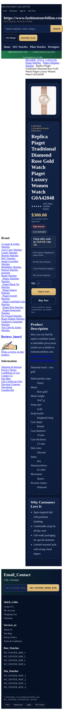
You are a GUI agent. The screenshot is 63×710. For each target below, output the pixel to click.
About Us (8, 630)
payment (5, 272)
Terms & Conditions (13, 641)
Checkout (13, 11)
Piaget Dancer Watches (9, 291)
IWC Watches (20, 47)
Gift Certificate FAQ (11, 381)
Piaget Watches (33, 63)
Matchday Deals (28, 38)
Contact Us (7, 375)
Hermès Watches (9, 255)
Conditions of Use (10, 372)
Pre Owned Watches (11, 316)
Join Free (32, 11)
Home (7, 47)
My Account (9, 610)
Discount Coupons (10, 384)
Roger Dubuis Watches (13, 318)
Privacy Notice (9, 370)
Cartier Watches (9, 252)
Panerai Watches (9, 270)
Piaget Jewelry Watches (9, 297)
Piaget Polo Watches (12, 307)
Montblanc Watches (11, 267)
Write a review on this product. (12, 352)
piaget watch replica (41, 356)
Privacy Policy (10, 637)
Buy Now (44, 300)
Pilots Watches (38, 47)
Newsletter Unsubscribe (7, 388)
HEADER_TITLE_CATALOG (41, 60)
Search (56, 28)
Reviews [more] (11, 336)
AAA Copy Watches (11, 249)
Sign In (23, 11)
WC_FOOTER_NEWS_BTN (43, 588)
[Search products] (27, 28)
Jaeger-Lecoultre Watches (9, 263)
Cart (5, 11)
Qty (33, 283)
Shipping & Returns (11, 367)
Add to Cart (43, 291)
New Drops (11, 38)
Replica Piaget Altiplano (43, 360)
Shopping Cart (10, 614)
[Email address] (15, 588)
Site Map (5, 378)
